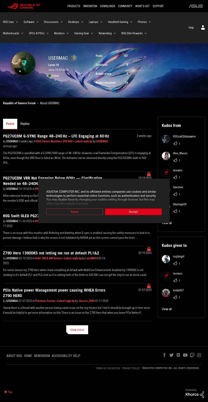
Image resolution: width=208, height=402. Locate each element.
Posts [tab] (10, 124)
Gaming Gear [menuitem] (81, 33)
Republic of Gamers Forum (19, 103)
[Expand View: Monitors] (68, 33)
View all (167, 309)
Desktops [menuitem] (73, 22)
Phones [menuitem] (142, 22)
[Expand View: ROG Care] (17, 22)
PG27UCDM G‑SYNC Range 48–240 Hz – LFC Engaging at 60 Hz (56, 136)
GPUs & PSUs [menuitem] (36, 33)
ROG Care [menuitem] (8, 22)
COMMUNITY (125, 6)
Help (191, 27)
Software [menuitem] (29, 22)
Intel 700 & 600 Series (48, 258)
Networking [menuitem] (105, 33)
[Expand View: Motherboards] (22, 33)
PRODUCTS (73, 6)
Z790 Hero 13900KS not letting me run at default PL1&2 (51, 253)
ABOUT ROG (14, 356)
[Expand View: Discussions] (62, 22)
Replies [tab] (25, 124)
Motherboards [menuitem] (11, 33)
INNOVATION (90, 6)
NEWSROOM (42, 356)
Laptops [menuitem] (93, 22)
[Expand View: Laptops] (101, 22)
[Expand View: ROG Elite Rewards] (146, 33)
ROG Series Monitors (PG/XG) (54, 141)
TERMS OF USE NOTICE (108, 368)
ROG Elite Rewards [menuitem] (132, 33)
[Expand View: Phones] (150, 22)
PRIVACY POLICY (131, 368)
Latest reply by (84, 141)
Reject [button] (75, 212)
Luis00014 (91, 258)
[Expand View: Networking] (115, 33)
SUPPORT (158, 6)
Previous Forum (45, 301)
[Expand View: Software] (37, 22)
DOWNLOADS (107, 6)
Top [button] (10, 392)
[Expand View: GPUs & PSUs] (48, 33)
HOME (28, 356)
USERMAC (12, 141)
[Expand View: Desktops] (82, 22)
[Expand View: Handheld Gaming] (131, 22)
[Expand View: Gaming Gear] (92, 33)
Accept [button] (133, 212)
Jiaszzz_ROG (86, 301)
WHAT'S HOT (142, 6)
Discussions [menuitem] (51, 22)
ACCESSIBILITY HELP (66, 356)
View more (77, 330)
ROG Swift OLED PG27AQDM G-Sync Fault (37, 215)
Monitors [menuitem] (59, 33)
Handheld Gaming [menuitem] (118, 22)
